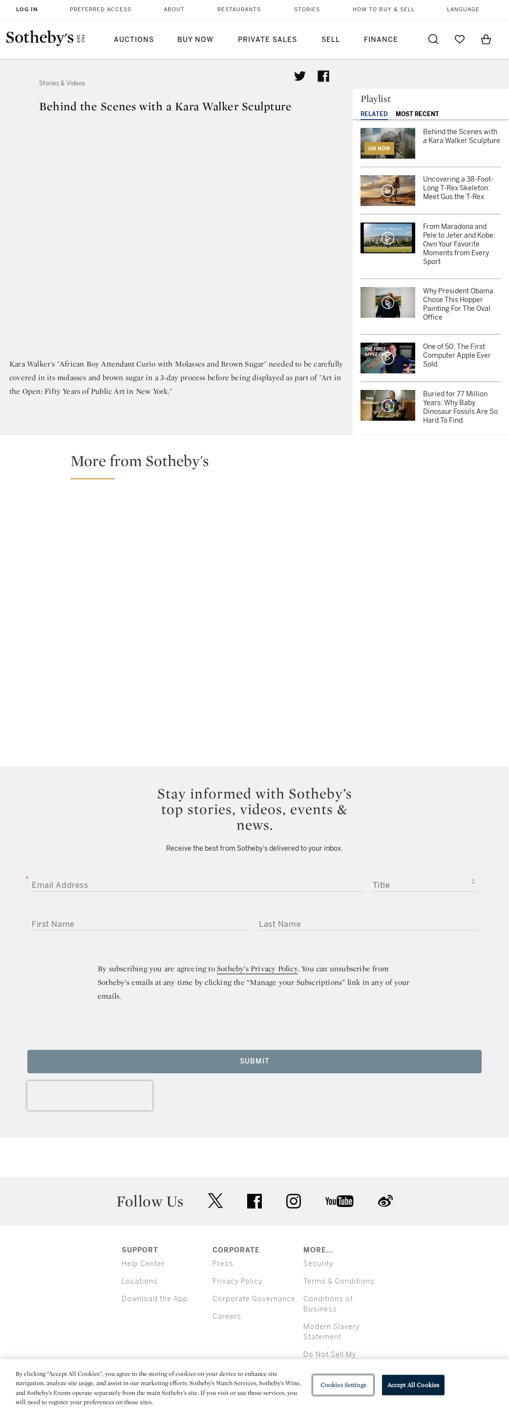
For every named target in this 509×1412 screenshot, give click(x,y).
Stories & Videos (62, 83)
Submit (255, 1061)
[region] (254, 1385)
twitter (215, 1200)
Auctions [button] (134, 40)
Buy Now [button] (195, 40)
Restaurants (239, 9)
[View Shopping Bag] (486, 39)
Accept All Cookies (413, 1385)
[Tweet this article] (300, 76)
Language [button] (463, 9)
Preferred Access (100, 9)
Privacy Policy (237, 1281)
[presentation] (89, 1095)
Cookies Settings (343, 1385)
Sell (330, 40)
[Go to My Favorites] (460, 39)
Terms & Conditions (339, 1281)
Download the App (155, 1299)
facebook (254, 1201)
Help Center (143, 1264)
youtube (339, 1201)
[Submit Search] (433, 39)
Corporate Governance (254, 1299)
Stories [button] (307, 9)
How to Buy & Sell (384, 9)
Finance (381, 40)
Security (318, 1264)
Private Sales (267, 40)
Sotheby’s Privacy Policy (257, 968)
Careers (226, 1316)
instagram (293, 1201)
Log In (27, 9)
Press (222, 1264)
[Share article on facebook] (323, 76)
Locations (140, 1281)
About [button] (174, 9)
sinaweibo (385, 1201)
